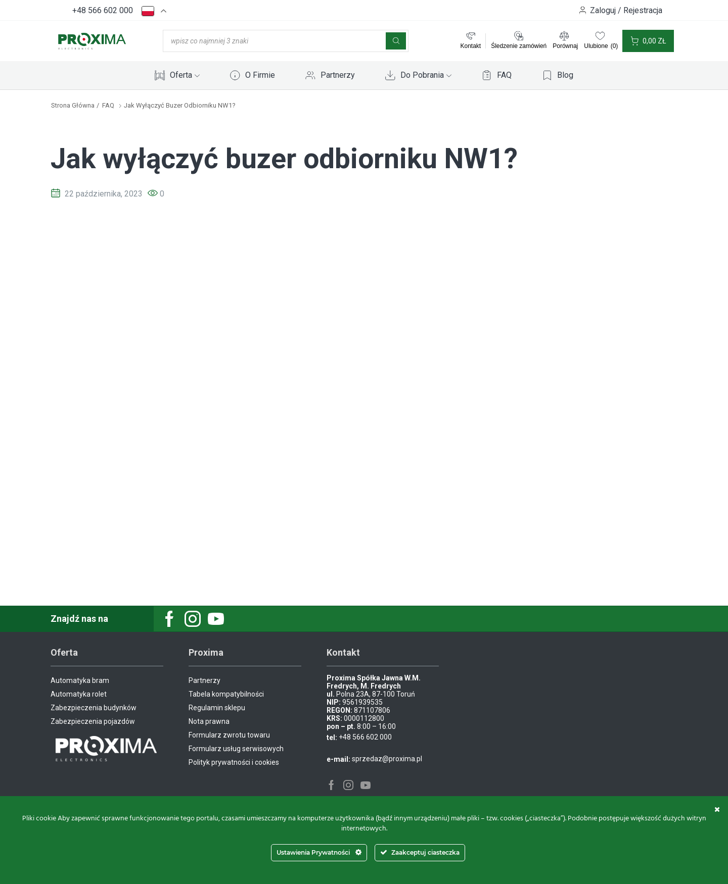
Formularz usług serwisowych (236, 749)
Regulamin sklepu (217, 708)
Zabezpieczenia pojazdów (93, 721)
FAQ (504, 75)
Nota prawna (209, 721)
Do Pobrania (425, 75)
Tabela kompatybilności (226, 694)
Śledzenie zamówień (519, 46)
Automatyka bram (80, 680)
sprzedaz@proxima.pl (387, 759)
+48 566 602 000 (102, 10)
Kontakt (470, 46)
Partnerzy (338, 75)
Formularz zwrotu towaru (229, 735)
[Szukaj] (396, 41)
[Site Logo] (92, 40)
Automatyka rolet (79, 694)
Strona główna (73, 105)
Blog (565, 75)
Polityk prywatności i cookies (234, 762)
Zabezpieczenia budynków (93, 708)
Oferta (185, 75)
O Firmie (260, 75)
